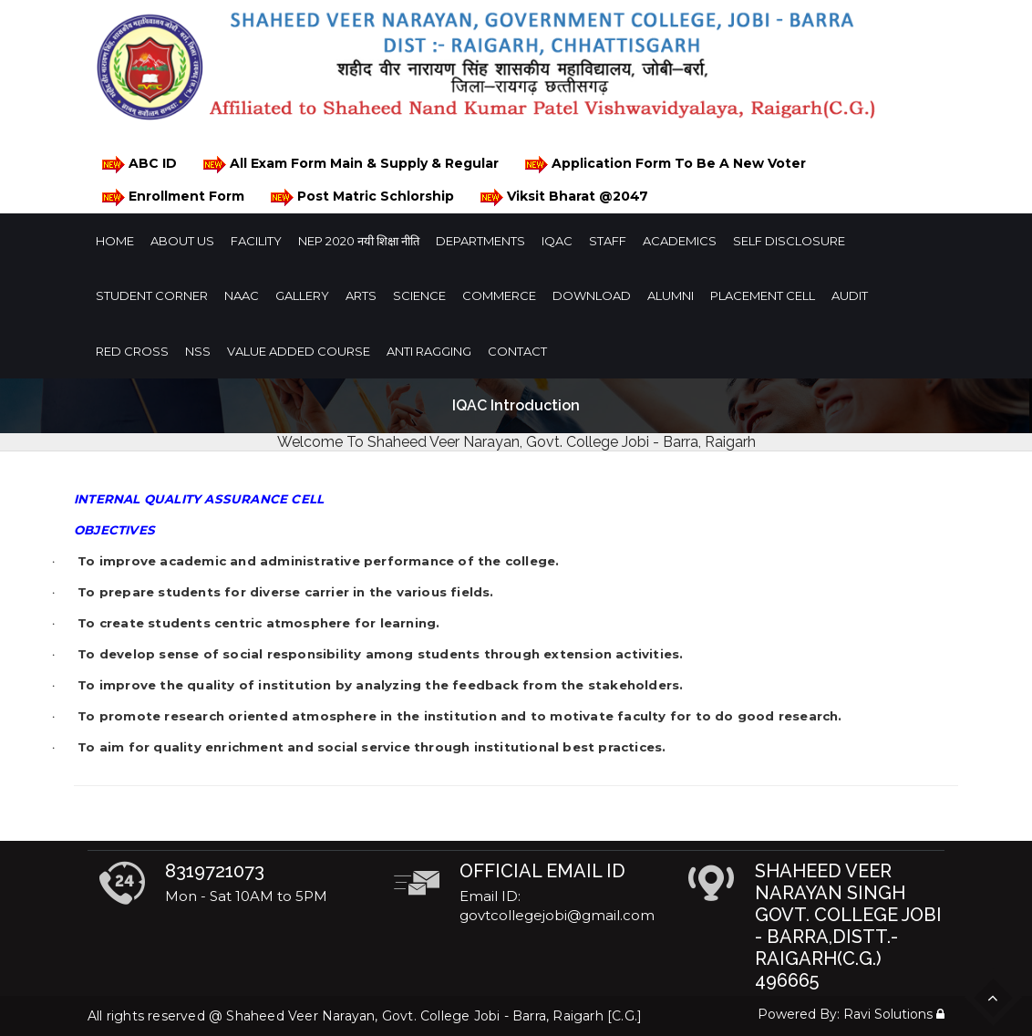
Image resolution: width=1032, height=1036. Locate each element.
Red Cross (132, 351)
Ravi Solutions (888, 1014)
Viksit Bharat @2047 (563, 197)
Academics (680, 240)
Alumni (670, 295)
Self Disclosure (789, 240)
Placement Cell (762, 295)
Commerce (499, 295)
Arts (361, 295)
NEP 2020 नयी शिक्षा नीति (358, 240)
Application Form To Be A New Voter (664, 164)
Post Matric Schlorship (361, 197)
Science (419, 295)
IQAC (557, 240)
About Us (182, 240)
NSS (198, 351)
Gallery (302, 295)
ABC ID (138, 164)
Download (591, 295)
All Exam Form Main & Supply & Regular (350, 164)
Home (115, 240)
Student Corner (152, 295)
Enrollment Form (171, 197)
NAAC (241, 295)
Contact (517, 351)
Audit (849, 295)
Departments (480, 240)
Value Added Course (298, 351)
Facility (256, 240)
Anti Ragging (429, 351)
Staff (607, 240)
